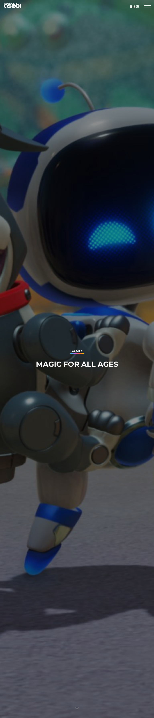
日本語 (134, 6)
